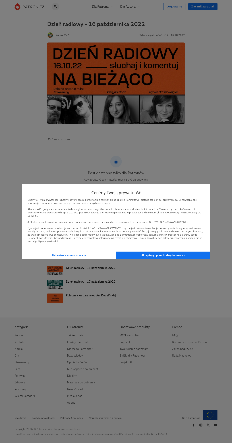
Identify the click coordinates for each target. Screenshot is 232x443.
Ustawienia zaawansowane (69, 255)
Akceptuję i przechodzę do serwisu (163, 255)
